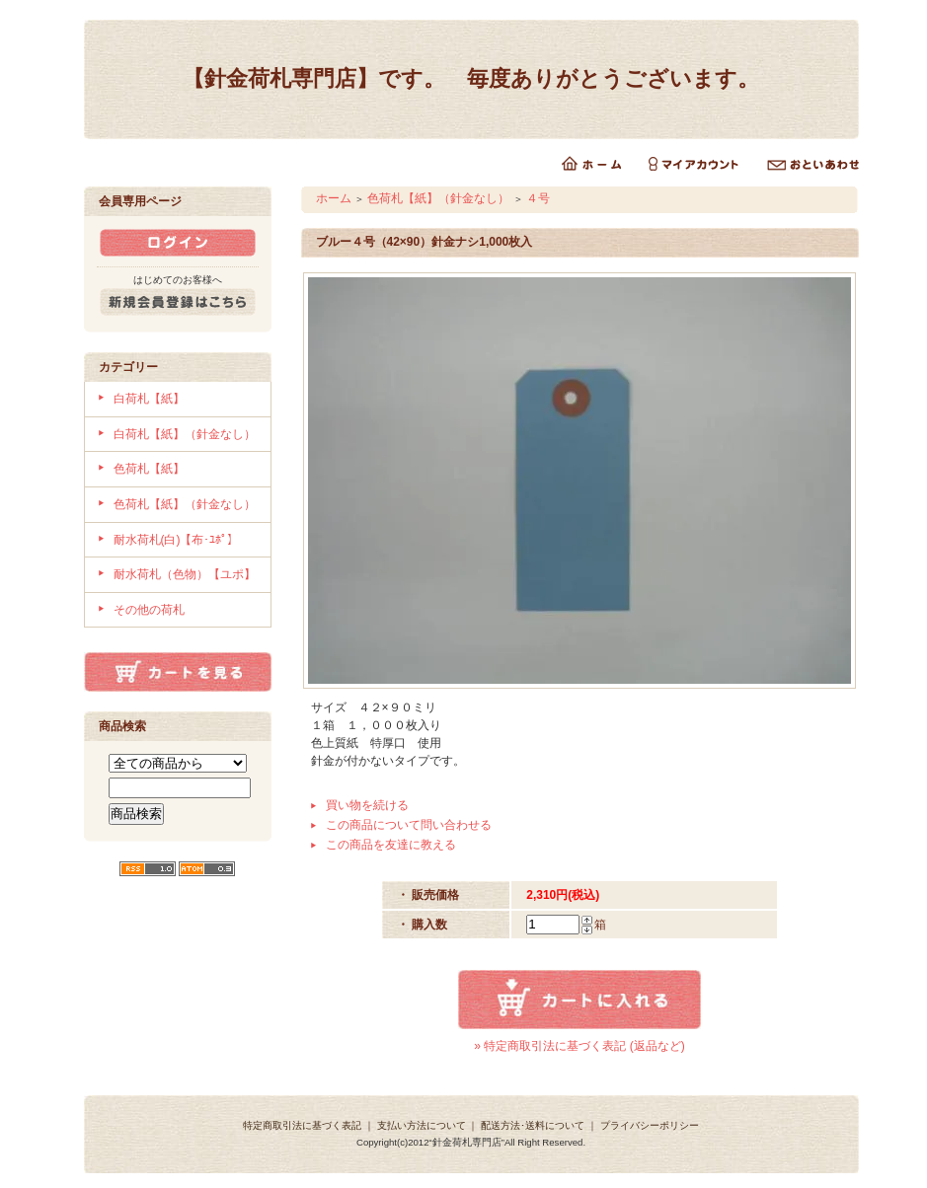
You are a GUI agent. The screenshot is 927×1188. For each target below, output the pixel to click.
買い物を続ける (367, 805)
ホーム (333, 198)
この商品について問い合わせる (409, 825)
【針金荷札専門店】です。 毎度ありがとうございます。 (471, 78)
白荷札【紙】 (149, 399)
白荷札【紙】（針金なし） (185, 434)
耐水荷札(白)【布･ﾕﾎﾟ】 (177, 540)
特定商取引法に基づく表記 (302, 1125)
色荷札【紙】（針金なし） (185, 504)
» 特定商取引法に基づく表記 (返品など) (579, 1046)
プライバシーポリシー (649, 1125)
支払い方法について (421, 1125)
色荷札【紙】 (149, 469)
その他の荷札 (149, 610)
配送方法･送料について (532, 1125)
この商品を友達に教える (391, 845)
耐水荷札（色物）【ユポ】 (185, 574)
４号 (538, 198)
